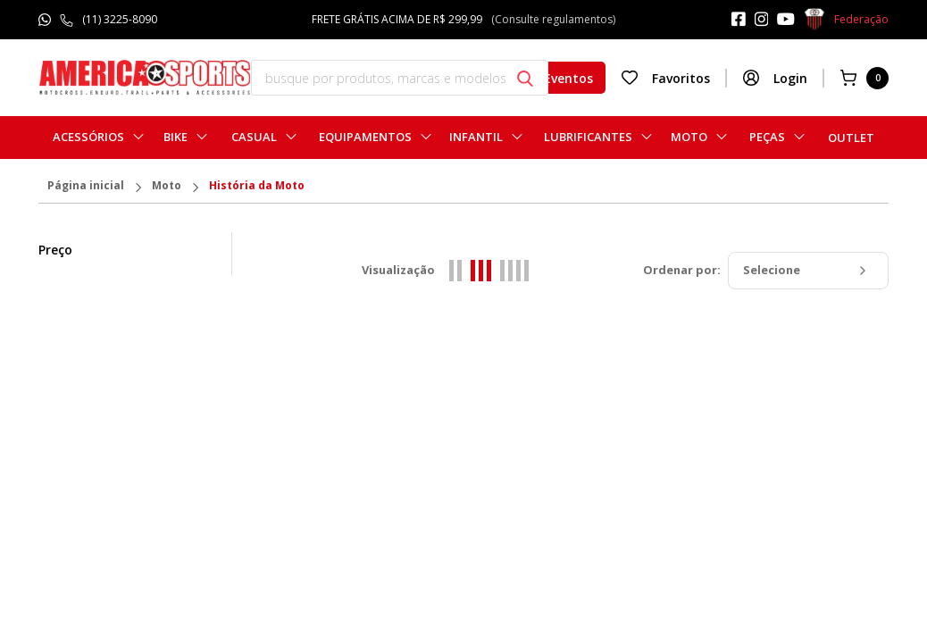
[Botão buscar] (525, 78)
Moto (689, 137)
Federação (846, 19)
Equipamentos (365, 137)
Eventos (553, 78)
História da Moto (257, 186)
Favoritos (665, 78)
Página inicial (85, 186)
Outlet (851, 137)
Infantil (476, 137)
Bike (175, 137)
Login (774, 78)
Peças (767, 137)
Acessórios (88, 137)
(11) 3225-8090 (119, 19)
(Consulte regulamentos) (553, 19)
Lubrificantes (588, 137)
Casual (254, 137)
